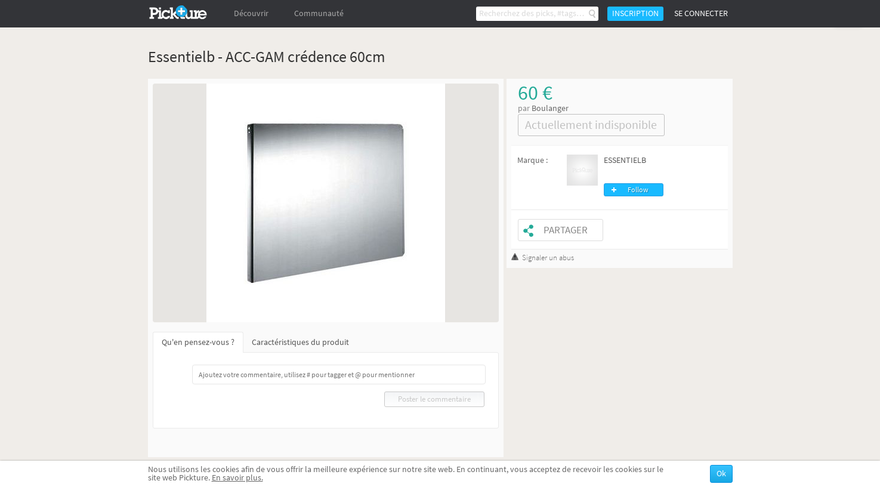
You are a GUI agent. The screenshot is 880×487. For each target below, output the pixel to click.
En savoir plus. (237, 477)
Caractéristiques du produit (300, 342)
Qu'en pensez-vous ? (198, 342)
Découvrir (251, 13)
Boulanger (550, 108)
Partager (566, 230)
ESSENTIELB (625, 160)
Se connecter (701, 13)
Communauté (319, 13)
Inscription (635, 13)
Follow (638, 190)
